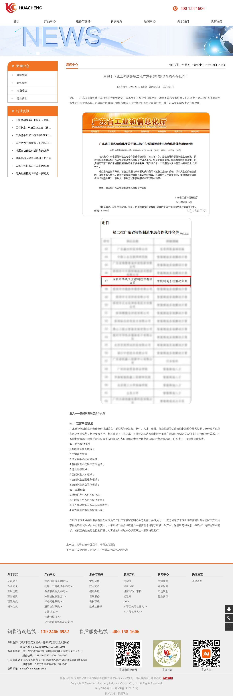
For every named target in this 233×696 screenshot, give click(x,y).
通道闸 (127, 596)
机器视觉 (49, 611)
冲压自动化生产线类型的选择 (32, 150)
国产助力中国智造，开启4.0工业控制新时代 (40, 142)
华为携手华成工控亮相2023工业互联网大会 (40, 135)
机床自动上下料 (132, 591)
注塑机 (127, 581)
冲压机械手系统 (53, 596)
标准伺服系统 (52, 601)
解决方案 (116, 21)
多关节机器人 (131, 611)
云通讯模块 (50, 616)
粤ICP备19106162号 (126, 688)
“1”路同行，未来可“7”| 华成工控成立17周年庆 (102, 549)
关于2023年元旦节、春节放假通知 (95, 544)
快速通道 (197, 574)
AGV (126, 601)
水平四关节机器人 (134, 606)
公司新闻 (22, 74)
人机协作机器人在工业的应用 (32, 165)
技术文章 (94, 586)
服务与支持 (83, 21)
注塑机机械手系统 (54, 581)
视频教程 (94, 591)
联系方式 (12, 601)
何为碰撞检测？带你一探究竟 (32, 173)
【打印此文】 (154, 86)
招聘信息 (12, 606)
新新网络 (123, 693)
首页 (16, 21)
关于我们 (183, 21)
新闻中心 (150, 21)
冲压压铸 (129, 586)
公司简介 (12, 581)
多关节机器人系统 (54, 591)
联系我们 (216, 21)
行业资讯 (22, 98)
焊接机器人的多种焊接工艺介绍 (33, 158)
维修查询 (197, 581)
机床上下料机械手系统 (57, 586)
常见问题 (94, 581)
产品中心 (50, 21)
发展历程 (12, 591)
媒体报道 (22, 82)
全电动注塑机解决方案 (57, 621)
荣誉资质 (12, 596)
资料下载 (94, 601)
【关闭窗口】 (168, 86)
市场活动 (22, 90)
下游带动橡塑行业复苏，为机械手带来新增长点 (42, 120)
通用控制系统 (52, 606)
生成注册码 (95, 606)
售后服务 (94, 596)
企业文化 (12, 586)
